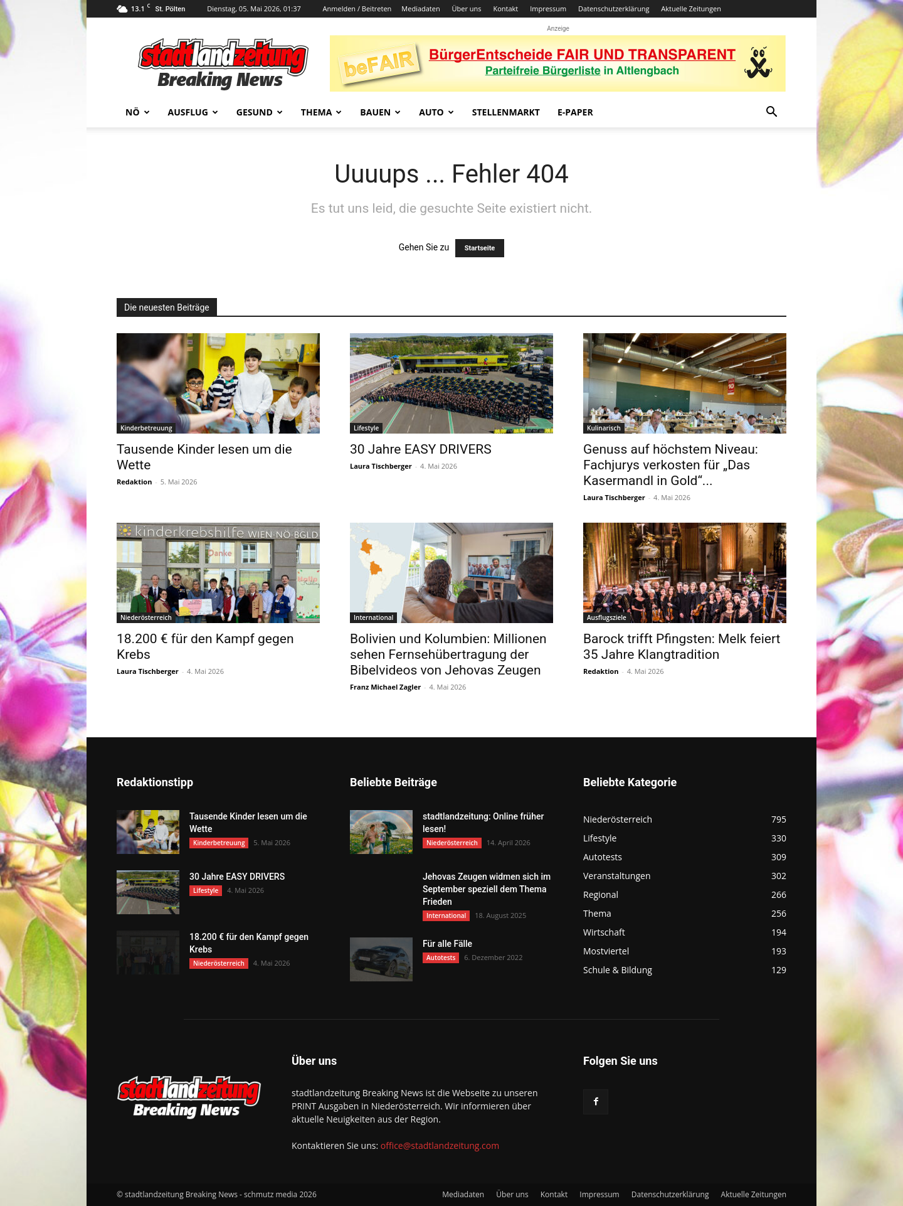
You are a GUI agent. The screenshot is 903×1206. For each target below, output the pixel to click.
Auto (436, 112)
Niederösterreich (146, 617)
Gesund (259, 112)
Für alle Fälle (447, 944)
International (373, 617)
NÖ (137, 112)
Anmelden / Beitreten (357, 8)
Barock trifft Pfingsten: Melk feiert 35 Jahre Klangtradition (681, 646)
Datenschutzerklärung (613, 8)
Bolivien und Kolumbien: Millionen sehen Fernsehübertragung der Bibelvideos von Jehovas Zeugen (448, 654)
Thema (321, 112)
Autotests (440, 957)
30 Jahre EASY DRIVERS (421, 449)
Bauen (380, 112)
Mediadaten (420, 8)
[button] (771, 113)
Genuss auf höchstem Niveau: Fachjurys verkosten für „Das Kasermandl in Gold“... (670, 465)
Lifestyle (366, 428)
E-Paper (575, 112)
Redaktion (134, 481)
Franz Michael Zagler (385, 686)
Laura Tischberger (381, 466)
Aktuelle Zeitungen (691, 8)
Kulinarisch (604, 428)
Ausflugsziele (606, 617)
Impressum (548, 8)
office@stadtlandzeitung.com (440, 1145)
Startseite (480, 248)
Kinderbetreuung (146, 428)
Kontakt (505, 8)
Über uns (467, 8)
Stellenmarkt (506, 112)
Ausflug (193, 112)
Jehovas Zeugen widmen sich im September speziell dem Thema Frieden (487, 889)
